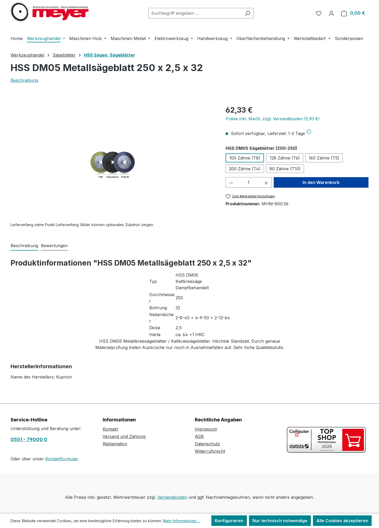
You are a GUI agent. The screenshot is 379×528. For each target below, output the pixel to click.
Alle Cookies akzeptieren (342, 520)
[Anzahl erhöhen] (266, 182)
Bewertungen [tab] (54, 245)
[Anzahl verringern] (231, 182)
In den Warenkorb (321, 182)
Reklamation (115, 443)
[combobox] (195, 13)
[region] (112, 161)
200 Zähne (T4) (245, 168)
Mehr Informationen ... (181, 521)
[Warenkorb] (353, 13)
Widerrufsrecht (210, 451)
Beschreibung (24, 80)
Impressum (206, 429)
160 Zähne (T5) (324, 158)
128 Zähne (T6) (285, 158)
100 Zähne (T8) (244, 158)
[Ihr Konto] (331, 13)
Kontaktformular (61, 458)
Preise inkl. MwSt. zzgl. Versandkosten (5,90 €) (273, 118)
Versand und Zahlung (124, 436)
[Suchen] (247, 13)
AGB (199, 436)
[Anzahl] (248, 182)
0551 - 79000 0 (29, 439)
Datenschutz (207, 443)
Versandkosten (172, 497)
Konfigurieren (229, 520)
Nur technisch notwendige (279, 520)
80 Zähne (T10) (285, 168)
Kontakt (110, 429)
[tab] (24, 246)
